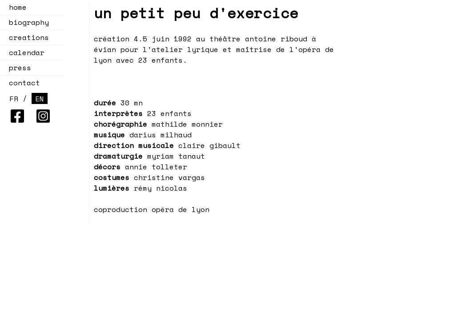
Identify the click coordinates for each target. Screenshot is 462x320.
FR (13, 98)
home (18, 7)
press (20, 67)
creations (26, 37)
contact (24, 82)
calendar (24, 52)
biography (29, 22)
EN (39, 98)
